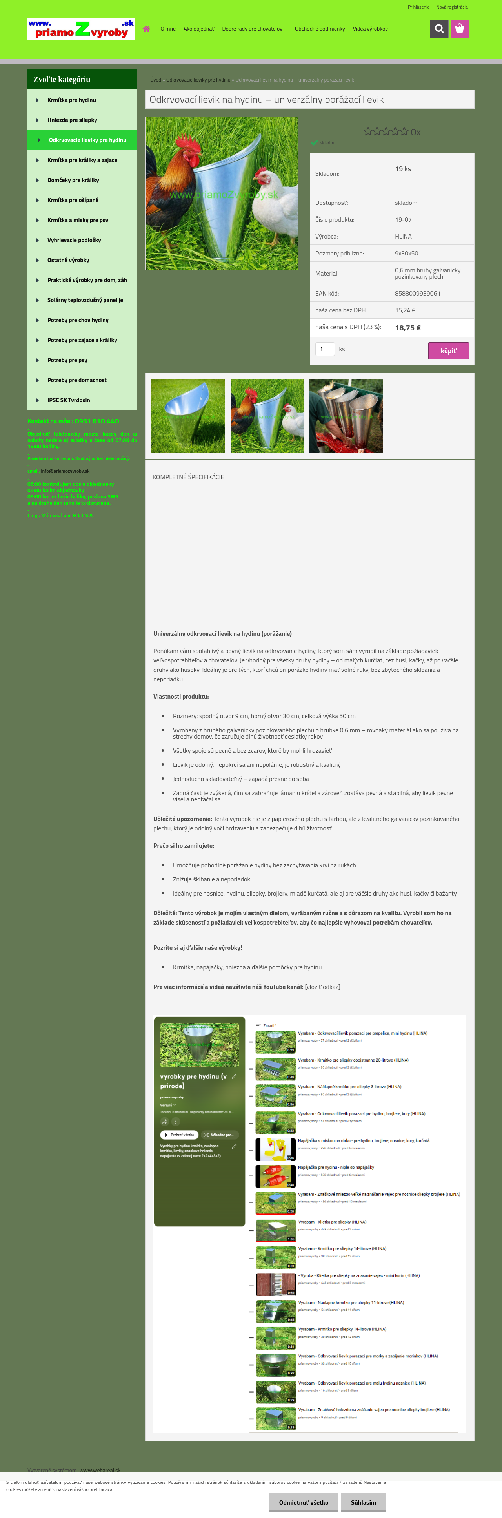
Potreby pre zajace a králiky (82, 340)
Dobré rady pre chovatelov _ (254, 28)
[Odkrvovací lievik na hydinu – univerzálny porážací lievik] (222, 120)
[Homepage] (146, 29)
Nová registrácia (452, 7)
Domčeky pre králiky (73, 179)
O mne (168, 28)
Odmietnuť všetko (303, 1502)
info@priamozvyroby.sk (65, 470)
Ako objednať (199, 28)
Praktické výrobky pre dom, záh (87, 280)
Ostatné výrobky (68, 260)
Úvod (155, 80)
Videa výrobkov (370, 28)
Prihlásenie (418, 7)
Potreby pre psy (67, 360)
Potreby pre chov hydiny (78, 320)
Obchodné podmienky (320, 28)
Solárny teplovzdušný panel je (85, 300)
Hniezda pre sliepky (72, 119)
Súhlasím (363, 1502)
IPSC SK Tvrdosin (68, 400)
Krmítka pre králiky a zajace (82, 159)
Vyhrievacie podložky (74, 239)
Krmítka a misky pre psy (77, 219)
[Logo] (81, 29)
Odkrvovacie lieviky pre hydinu (87, 139)
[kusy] (325, 349)
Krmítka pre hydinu (71, 99)
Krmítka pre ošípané (72, 199)
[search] (439, 29)
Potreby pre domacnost (77, 380)
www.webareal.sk (100, 1470)
